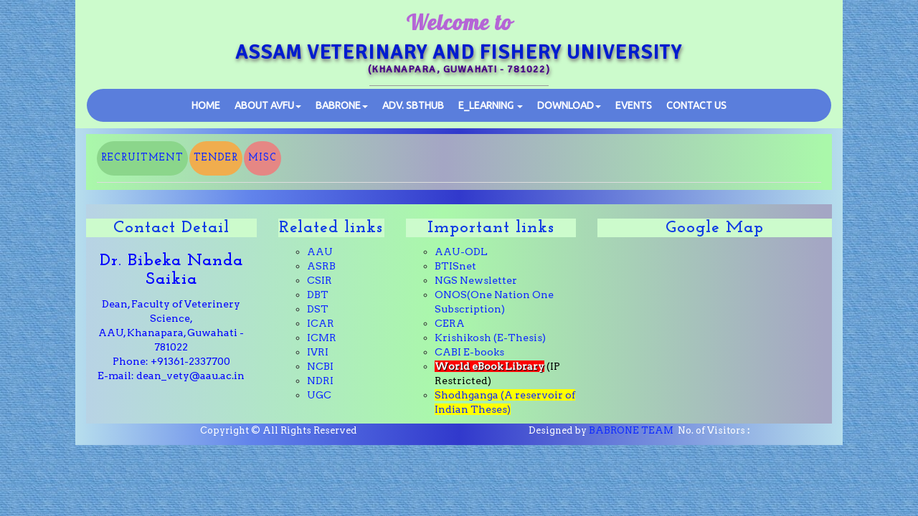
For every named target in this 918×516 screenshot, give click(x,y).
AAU (320, 251)
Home (205, 105)
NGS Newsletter (476, 280)
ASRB (321, 266)
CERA (450, 323)
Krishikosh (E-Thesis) (490, 337)
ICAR (320, 323)
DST (317, 309)
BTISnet (455, 266)
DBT (317, 294)
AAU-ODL (461, 251)
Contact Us (696, 105)
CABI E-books (469, 352)
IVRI (317, 352)
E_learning (490, 105)
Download (569, 105)
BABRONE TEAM (631, 430)
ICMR (321, 337)
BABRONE (342, 105)
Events (633, 105)
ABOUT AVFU (268, 105)
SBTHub (413, 105)
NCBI (320, 366)
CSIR (319, 280)
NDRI (320, 380)
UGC (319, 395)
